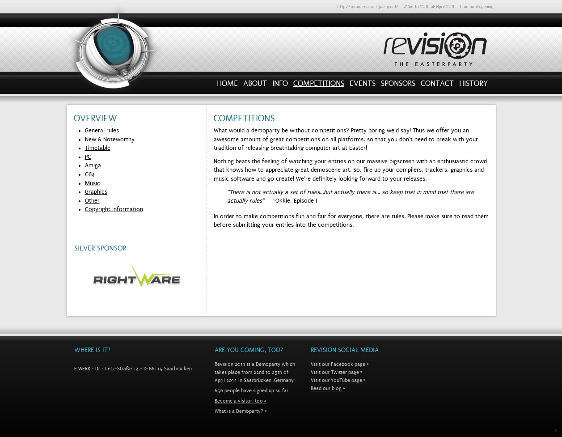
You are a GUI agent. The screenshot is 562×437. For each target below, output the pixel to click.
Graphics (96, 192)
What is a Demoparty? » (241, 411)
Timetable (97, 148)
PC (88, 157)
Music (92, 183)
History (473, 85)
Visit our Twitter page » (337, 372)
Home (227, 85)
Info (280, 85)
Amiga (93, 165)
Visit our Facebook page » (340, 364)
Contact (437, 85)
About (255, 85)
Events (363, 85)
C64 (90, 174)
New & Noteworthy (110, 139)
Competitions (318, 85)
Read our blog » (328, 388)
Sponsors (398, 85)
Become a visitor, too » (240, 400)
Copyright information (114, 209)
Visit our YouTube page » (338, 380)
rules (398, 216)
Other (92, 201)
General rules (102, 130)
